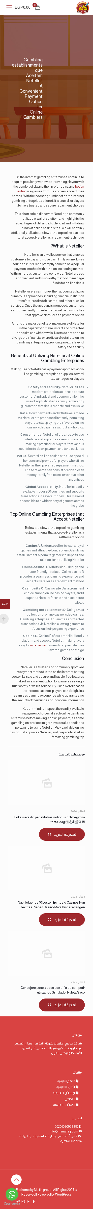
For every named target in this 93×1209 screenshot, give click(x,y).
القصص (70, 1099)
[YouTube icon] (28, 1201)
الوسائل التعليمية (64, 1093)
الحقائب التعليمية (64, 1105)
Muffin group (42, 1190)
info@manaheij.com (64, 1131)
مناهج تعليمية (66, 1081)
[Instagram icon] (23, 1201)
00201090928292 (67, 1126)
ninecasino (38, 645)
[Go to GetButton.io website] (12, 1204)
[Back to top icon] (16, 1179)
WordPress (63, 1194)
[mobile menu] (9, 7)
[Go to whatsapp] (12, 1194)
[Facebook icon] (33, 1201)
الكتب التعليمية (66, 1087)
